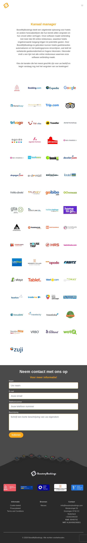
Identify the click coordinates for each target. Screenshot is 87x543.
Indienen (16, 435)
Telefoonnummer (15, 402)
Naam (11, 381)
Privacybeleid (15, 508)
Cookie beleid (15, 505)
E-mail (11, 391)
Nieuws (43, 505)
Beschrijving (13, 412)
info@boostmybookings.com (72, 505)
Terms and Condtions (15, 511)
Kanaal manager (43, 24)
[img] (17, 88)
